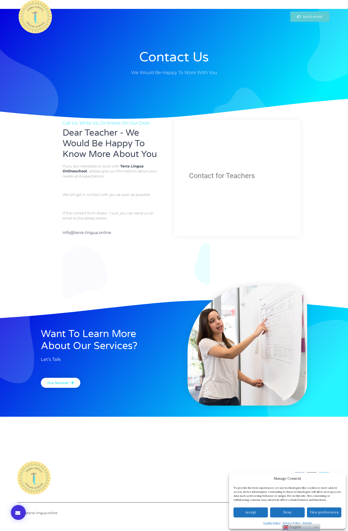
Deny (287, 512)
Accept (250, 512)
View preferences (324, 512)
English (292, 527)
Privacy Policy (292, 523)
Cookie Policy (272, 523)
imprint (307, 523)
